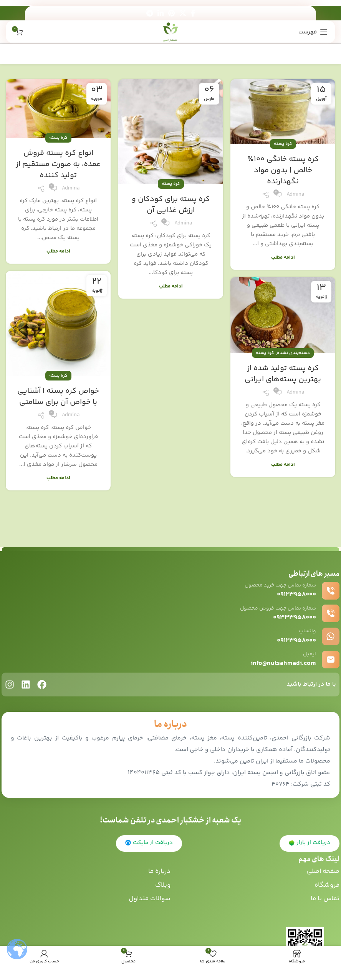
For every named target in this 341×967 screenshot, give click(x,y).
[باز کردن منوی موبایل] (313, 32)
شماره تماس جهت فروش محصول (272, 608)
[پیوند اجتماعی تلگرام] (149, 13)
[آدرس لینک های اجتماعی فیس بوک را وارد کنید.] (193, 13)
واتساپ (306, 631)
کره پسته (283, 144)
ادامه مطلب (283, 257)
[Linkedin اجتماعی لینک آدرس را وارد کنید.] (160, 13)
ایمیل (309, 654)
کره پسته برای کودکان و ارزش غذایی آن (171, 204)
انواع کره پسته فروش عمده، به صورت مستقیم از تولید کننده (58, 164)
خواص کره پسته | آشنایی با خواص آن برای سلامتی (58, 396)
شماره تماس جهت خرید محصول (274, 585)
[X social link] (183, 13)
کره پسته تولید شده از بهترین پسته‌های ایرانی (283, 373)
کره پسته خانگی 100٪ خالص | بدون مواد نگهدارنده (283, 170)
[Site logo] (171, 31)
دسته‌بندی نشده (293, 353)
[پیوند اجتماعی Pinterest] (171, 13)
